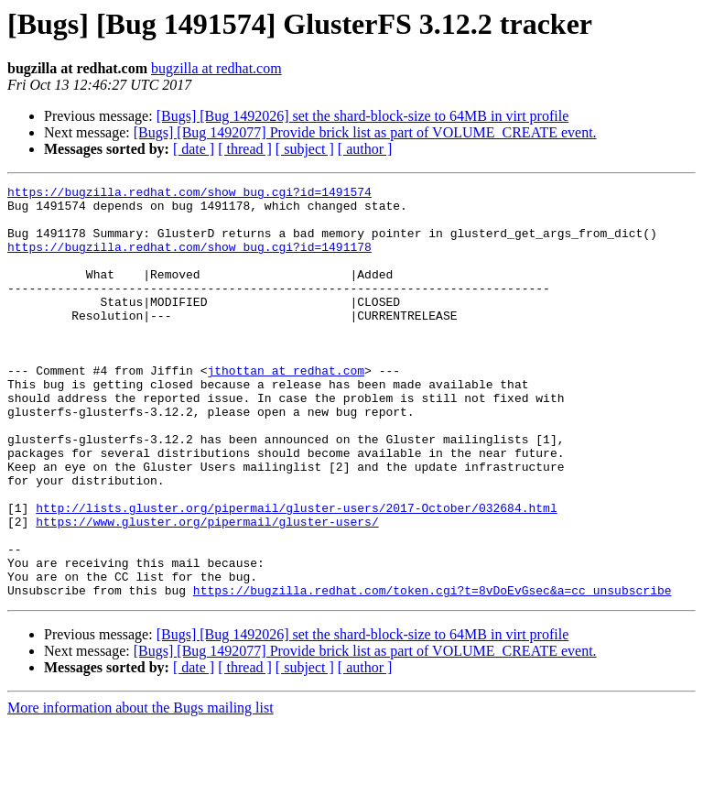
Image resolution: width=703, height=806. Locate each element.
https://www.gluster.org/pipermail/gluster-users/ (207, 590)
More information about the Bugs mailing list (140, 790)
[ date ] (193, 149)
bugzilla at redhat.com (216, 68)
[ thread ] (245, 149)
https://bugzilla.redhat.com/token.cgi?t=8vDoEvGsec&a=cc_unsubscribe (432, 672)
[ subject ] (305, 149)
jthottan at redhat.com (285, 408)
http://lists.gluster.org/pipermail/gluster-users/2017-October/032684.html (296, 573)
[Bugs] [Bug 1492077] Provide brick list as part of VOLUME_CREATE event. (365, 132)
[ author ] (365, 149)
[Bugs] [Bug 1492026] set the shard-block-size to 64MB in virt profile (363, 116)
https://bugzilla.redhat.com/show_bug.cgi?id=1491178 (189, 260)
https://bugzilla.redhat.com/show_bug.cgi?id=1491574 (189, 194)
